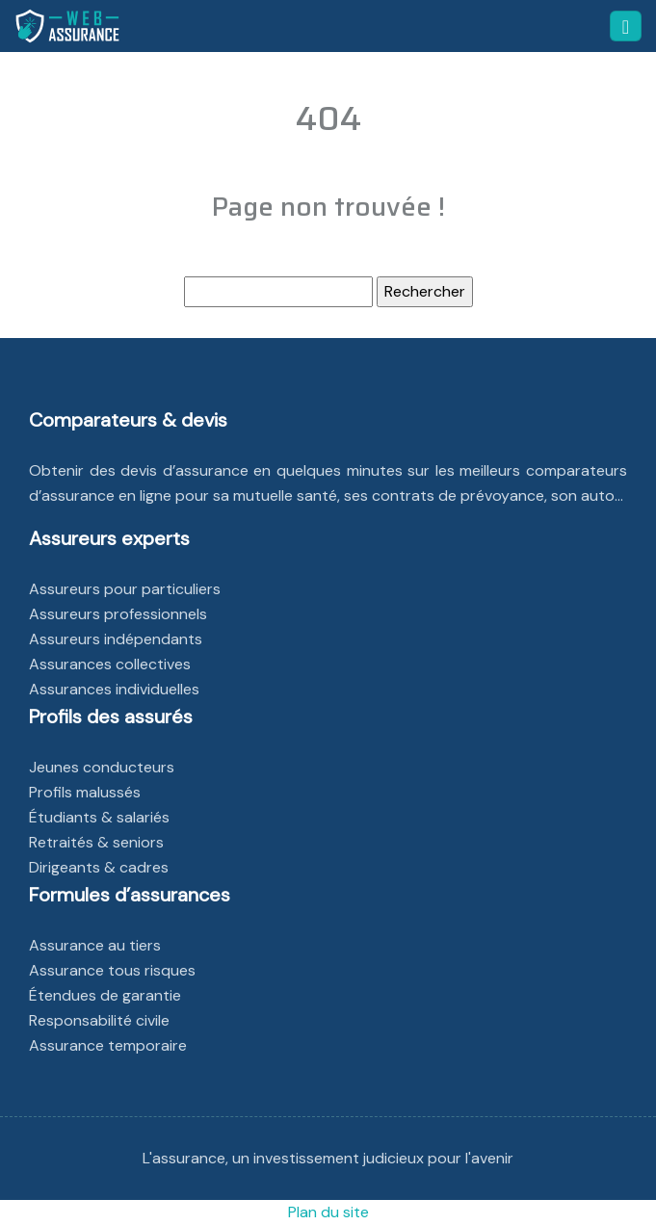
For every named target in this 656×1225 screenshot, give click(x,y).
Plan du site (328, 1212)
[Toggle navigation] (626, 26)
